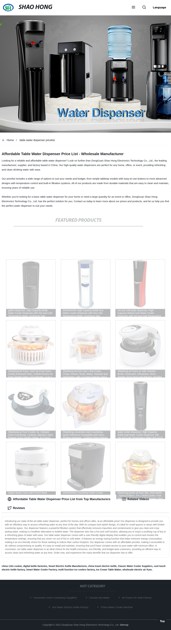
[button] (133, 7)
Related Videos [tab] (135, 499)
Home (10, 140)
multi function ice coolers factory (76, 569)
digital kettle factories (35, 566)
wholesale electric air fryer (137, 569)
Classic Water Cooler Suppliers (135, 566)
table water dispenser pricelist (37, 140)
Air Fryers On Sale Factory (138, 597)
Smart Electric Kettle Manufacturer (67, 566)
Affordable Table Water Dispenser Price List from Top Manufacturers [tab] (59, 499)
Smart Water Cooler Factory (41, 569)
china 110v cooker (12, 566)
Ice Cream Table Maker (108, 569)
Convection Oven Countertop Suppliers (56, 597)
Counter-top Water (100, 597)
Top (162, 621)
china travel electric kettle (102, 566)
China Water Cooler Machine (118, 607)
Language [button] (159, 7)
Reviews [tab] (16, 508)
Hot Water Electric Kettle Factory (71, 607)
